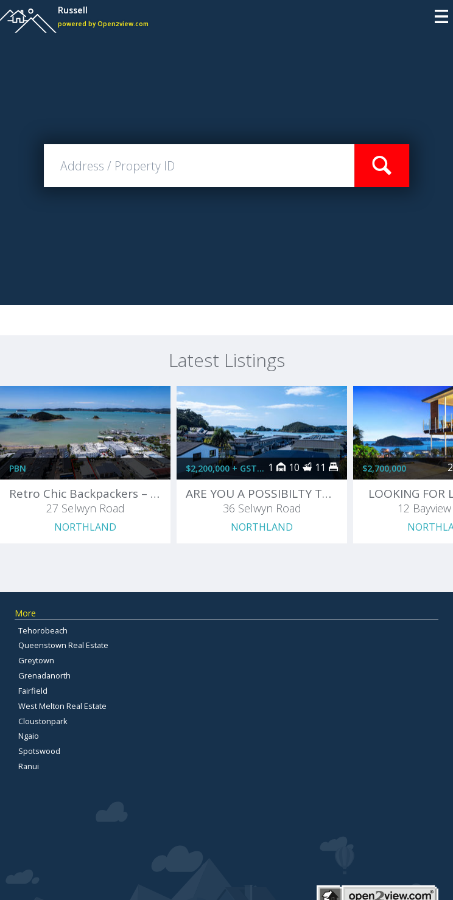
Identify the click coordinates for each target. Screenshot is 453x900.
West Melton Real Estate (62, 705)
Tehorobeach (43, 630)
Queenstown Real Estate (63, 645)
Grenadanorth (44, 675)
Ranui (28, 766)
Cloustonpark (43, 721)
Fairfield (32, 690)
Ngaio (28, 735)
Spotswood (39, 750)
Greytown (36, 660)
